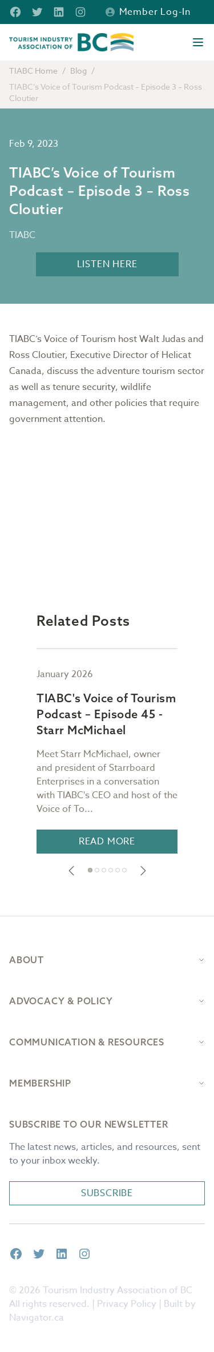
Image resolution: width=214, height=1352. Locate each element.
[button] (71, 871)
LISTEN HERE (107, 264)
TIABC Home (33, 70)
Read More (107, 841)
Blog (78, 70)
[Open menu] (198, 42)
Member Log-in (148, 12)
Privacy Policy (126, 1304)
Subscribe (107, 1193)
